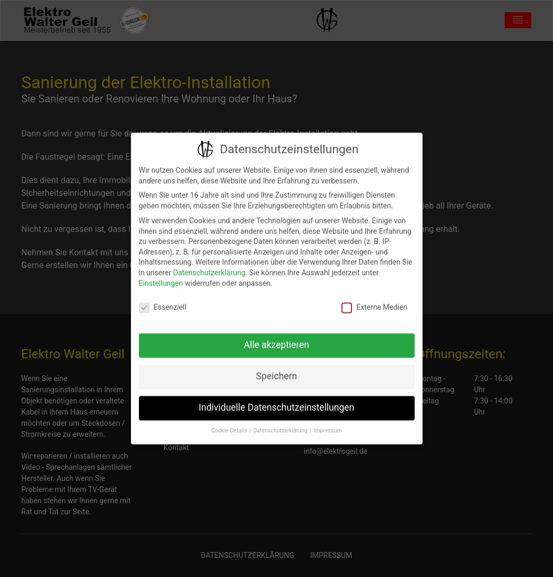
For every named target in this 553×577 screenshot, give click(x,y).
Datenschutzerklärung (209, 266)
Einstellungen (161, 277)
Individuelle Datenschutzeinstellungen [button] (276, 401)
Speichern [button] (276, 370)
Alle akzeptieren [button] (277, 338)
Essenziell (163, 302)
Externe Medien (374, 302)
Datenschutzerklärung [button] (281, 424)
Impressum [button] (328, 424)
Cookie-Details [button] (230, 424)
